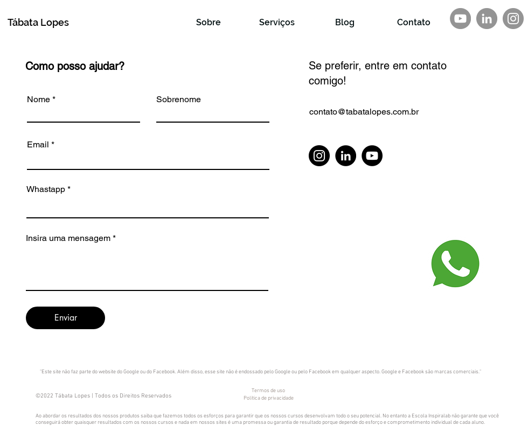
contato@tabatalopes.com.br (364, 111)
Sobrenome (178, 99)
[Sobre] (208, 22)
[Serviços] (277, 22)
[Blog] (344, 22)
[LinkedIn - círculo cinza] (486, 18)
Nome (38, 99)
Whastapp (45, 189)
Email (38, 144)
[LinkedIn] (345, 155)
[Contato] (414, 22)
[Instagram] (513, 18)
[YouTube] (372, 155)
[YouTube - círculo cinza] (460, 18)
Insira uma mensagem (68, 238)
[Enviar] (65, 318)
